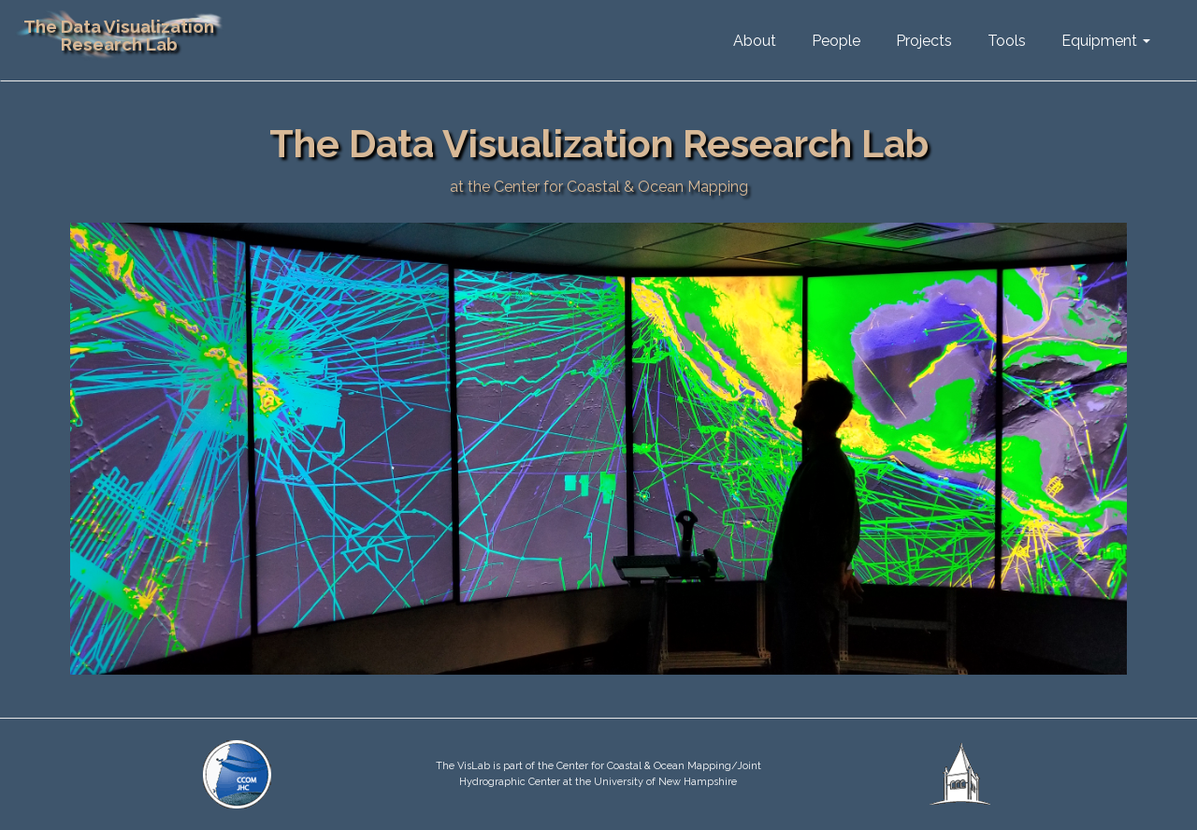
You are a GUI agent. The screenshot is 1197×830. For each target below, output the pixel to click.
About (754, 41)
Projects (924, 41)
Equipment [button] (1105, 41)
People (836, 41)
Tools (1007, 41)
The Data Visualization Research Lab (118, 35)
